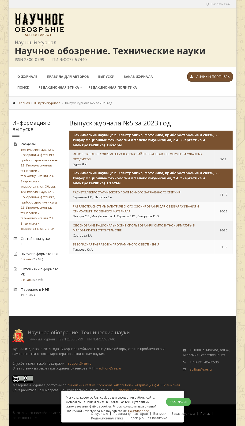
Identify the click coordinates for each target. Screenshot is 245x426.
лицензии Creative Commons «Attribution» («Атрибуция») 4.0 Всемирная (124, 385)
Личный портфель (210, 76)
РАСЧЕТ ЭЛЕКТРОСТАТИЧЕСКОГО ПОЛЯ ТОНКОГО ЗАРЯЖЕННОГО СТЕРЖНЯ (127, 192)
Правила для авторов (68, 76)
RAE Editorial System (125, 390)
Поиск (23, 87)
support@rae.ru (79, 363)
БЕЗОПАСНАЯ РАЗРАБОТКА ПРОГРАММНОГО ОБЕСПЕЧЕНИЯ (116, 244)
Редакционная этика (58, 87)
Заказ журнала (138, 76)
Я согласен (178, 402)
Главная (24, 103)
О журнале (27, 76)
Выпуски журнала (47, 103)
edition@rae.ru (110, 368)
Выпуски (106, 76)
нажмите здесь (139, 411)
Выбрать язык (218, 4)
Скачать (26, 259)
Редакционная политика (112, 87)
